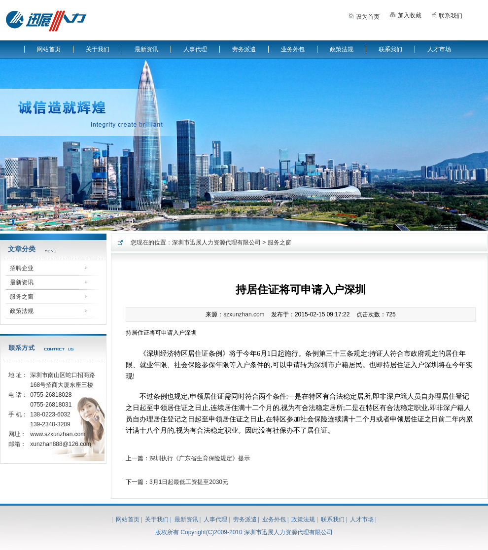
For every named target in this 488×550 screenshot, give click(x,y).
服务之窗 (22, 296)
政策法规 (341, 49)
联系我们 (446, 14)
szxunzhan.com (243, 314)
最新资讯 (146, 49)
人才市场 (439, 49)
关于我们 (97, 49)
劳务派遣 (244, 49)
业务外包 (293, 49)
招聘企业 (22, 268)
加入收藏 (405, 14)
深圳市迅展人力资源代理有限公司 (216, 242)
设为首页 (364, 15)
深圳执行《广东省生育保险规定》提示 (199, 458)
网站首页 (49, 49)
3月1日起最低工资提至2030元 (188, 482)
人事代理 (195, 49)
